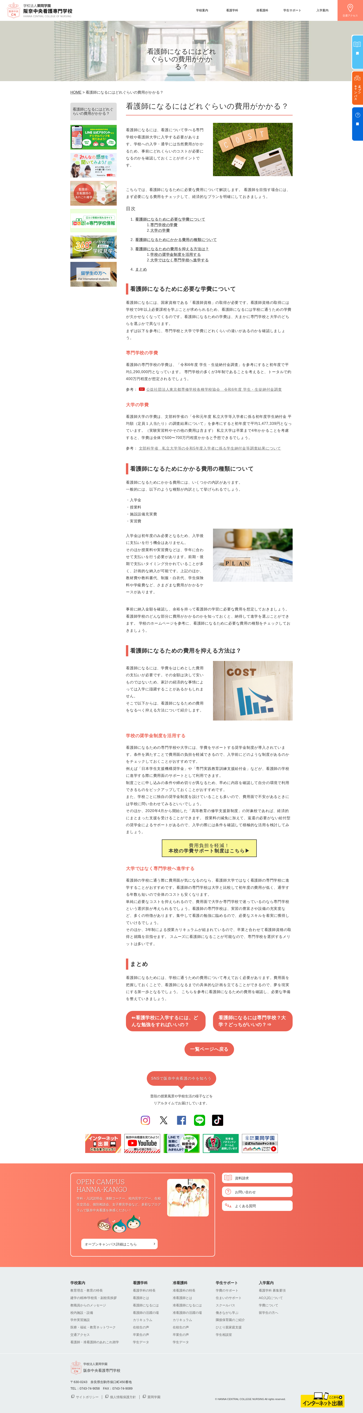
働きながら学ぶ (227, 1313)
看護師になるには (146, 1305)
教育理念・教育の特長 (86, 1290)
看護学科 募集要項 (272, 1290)
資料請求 (242, 1178)
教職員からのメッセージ (88, 1305)
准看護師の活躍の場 (187, 1313)
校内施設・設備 (81, 1313)
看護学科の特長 (144, 1290)
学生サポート (292, 10)
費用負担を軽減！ (209, 848)
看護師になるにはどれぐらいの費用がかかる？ (93, 111)
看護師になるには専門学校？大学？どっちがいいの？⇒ (252, 1021)
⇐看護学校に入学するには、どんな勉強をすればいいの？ (164, 1021)
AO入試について (271, 1298)
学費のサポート (227, 1290)
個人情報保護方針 (123, 1396)
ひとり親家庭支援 (229, 1327)
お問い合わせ (245, 1192)
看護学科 (232, 10)
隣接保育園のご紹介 (230, 1320)
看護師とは (141, 1298)
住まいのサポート (229, 1298)
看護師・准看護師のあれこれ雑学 (94, 1342)
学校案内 (202, 10)
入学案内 (322, 10)
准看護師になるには (187, 1305)
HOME (75, 92)
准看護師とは (182, 1298)
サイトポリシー (87, 1396)
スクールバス (225, 1305)
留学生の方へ (268, 1313)
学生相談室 (224, 1335)
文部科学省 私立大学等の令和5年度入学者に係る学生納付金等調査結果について (210, 448)
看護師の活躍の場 (146, 1313)
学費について (268, 1305)
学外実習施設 (80, 1320)
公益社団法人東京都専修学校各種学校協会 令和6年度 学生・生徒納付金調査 (214, 389)
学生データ (141, 1342)
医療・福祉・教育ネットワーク (93, 1327)
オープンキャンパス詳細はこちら (111, 1244)
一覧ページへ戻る (209, 1049)
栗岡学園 (153, 1396)
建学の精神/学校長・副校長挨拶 (93, 1298)
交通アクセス (350, 15)
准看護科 (262, 10)
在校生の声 (141, 1327)
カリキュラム (142, 1320)
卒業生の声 (141, 1335)
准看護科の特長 (184, 1290)
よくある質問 (245, 1205)
